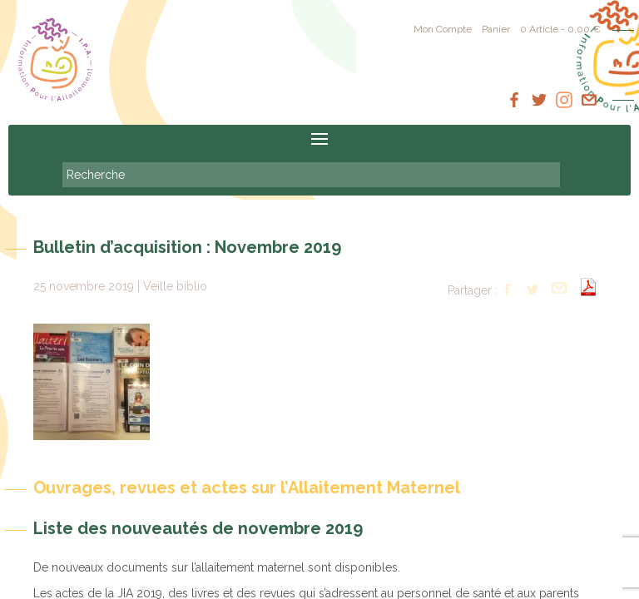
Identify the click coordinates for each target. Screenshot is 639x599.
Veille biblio (175, 286)
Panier (496, 29)
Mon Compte (443, 29)
